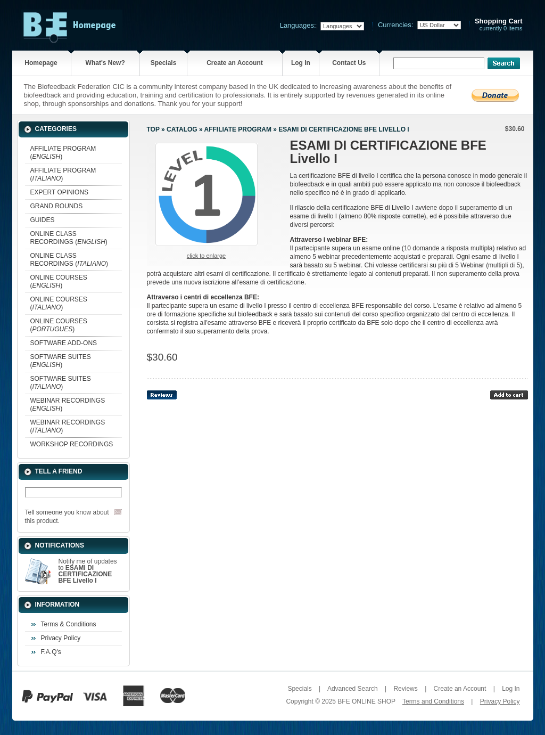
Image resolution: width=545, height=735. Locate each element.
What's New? (105, 63)
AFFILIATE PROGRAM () (63, 152)
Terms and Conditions (433, 701)
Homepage (40, 63)
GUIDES (42, 220)
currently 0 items (499, 24)
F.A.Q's (51, 652)
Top (153, 129)
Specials (164, 63)
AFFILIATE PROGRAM (237, 129)
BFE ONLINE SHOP (366, 701)
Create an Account (235, 63)
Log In (300, 63)
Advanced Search (352, 688)
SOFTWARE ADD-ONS (63, 343)
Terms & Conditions (68, 624)
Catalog (182, 129)
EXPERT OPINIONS (59, 192)
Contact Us (349, 63)
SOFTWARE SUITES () (60, 361)
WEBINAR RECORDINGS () (67, 404)
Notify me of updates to (88, 571)
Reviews (405, 688)
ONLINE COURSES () (58, 281)
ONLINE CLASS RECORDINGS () (69, 238)
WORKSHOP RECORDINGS (71, 444)
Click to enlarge (206, 255)
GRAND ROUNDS (56, 206)
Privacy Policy (61, 638)
